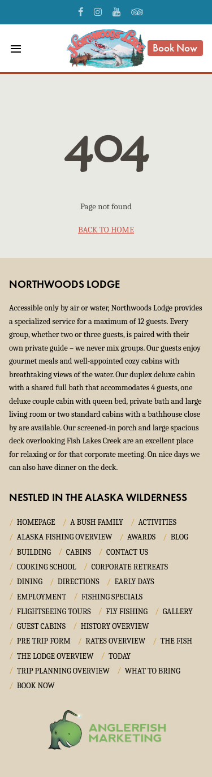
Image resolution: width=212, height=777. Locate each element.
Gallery (178, 611)
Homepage (36, 522)
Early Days (134, 581)
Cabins (79, 552)
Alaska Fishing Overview (65, 537)
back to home (106, 230)
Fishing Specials (111, 597)
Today (120, 656)
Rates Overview (115, 641)
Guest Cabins (41, 626)
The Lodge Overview (55, 656)
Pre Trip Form (44, 641)
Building (34, 552)
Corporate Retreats (129, 567)
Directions (78, 581)
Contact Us (127, 552)
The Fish (176, 641)
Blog (179, 537)
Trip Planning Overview (63, 671)
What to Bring (152, 671)
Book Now (175, 47)
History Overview (115, 626)
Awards (141, 537)
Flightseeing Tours (54, 611)
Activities (157, 522)
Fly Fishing (127, 611)
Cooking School (46, 567)
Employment (42, 597)
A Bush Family (96, 522)
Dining (29, 581)
